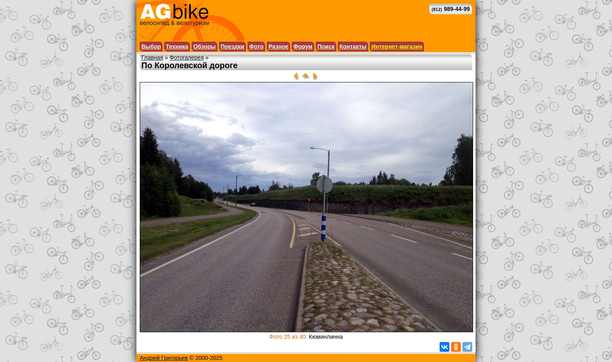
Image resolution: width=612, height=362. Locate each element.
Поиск (326, 46)
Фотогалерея (187, 57)
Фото (256, 46)
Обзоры (204, 46)
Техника (177, 46)
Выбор (151, 46)
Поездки (232, 46)
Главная (152, 57)
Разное (278, 46)
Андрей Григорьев (164, 358)
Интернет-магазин (396, 46)
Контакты (353, 46)
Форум (303, 46)
